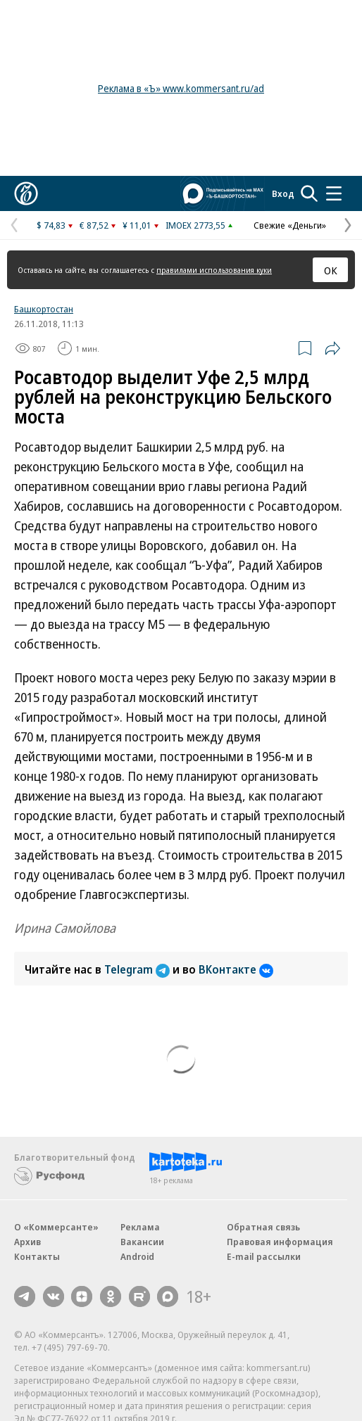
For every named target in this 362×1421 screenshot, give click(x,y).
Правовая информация (280, 1241)
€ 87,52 (94, 225)
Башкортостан (43, 308)
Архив (27, 1241)
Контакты (37, 1256)
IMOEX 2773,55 (195, 225)
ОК (330, 270)
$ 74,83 (51, 225)
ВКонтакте (236, 969)
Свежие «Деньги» (290, 225)
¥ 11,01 (137, 225)
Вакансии (142, 1241)
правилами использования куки (214, 270)
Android (137, 1256)
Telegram (138, 969)
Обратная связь (263, 1227)
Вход (283, 193)
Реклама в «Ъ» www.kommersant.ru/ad (181, 88)
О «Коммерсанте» (56, 1227)
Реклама (140, 1227)
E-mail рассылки (264, 1256)
